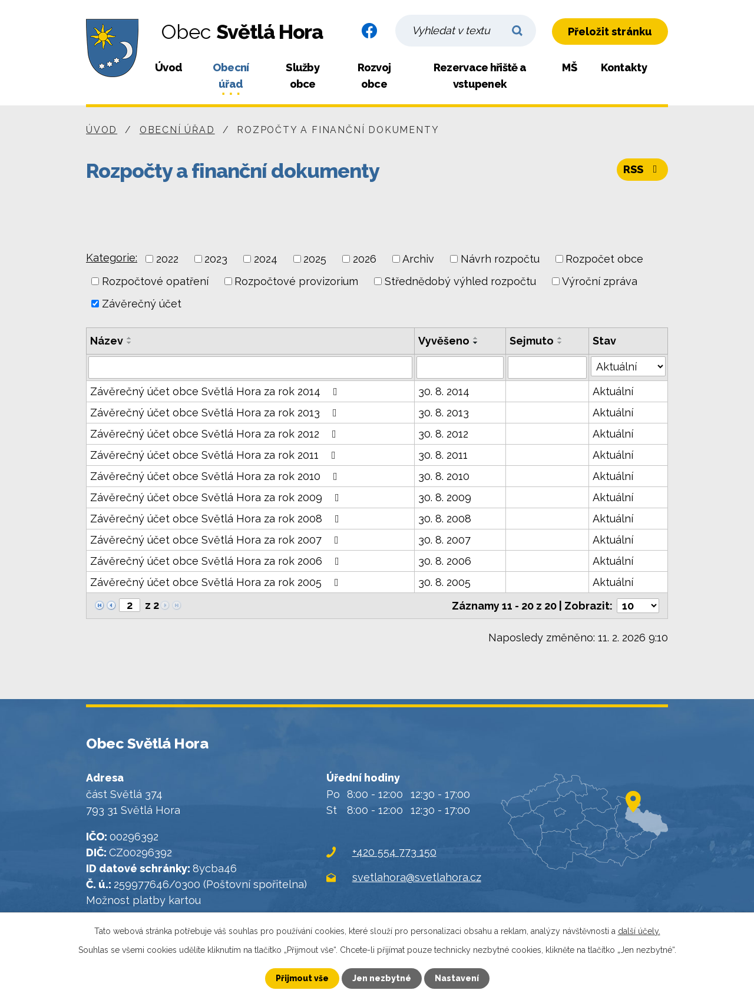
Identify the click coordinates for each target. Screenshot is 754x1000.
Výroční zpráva (599, 281)
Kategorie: (111, 257)
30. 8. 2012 (443, 434)
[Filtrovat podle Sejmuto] (547, 367)
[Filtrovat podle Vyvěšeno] (460, 367)
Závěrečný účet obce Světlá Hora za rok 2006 (217, 561)
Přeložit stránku (610, 31)
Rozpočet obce (604, 259)
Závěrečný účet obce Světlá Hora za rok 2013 (216, 412)
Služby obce (302, 75)
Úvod (168, 67)
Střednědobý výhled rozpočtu (460, 281)
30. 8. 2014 (443, 391)
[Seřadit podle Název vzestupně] (129, 338)
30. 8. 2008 (444, 518)
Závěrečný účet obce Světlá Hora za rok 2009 (217, 497)
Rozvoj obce (374, 75)
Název (106, 341)
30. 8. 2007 (444, 540)
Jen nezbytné (381, 978)
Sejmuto (532, 341)
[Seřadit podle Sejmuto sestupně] (560, 342)
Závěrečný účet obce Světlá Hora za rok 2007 (216, 540)
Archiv (418, 259)
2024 (265, 259)
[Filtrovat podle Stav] (628, 366)
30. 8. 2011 (443, 455)
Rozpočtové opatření (155, 281)
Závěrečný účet (141, 303)
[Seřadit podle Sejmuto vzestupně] (560, 338)
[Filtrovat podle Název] (250, 367)
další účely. (639, 931)
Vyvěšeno (443, 341)
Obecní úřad (231, 75)
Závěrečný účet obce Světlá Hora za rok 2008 (217, 518)
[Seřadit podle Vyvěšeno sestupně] (475, 342)
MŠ (569, 67)
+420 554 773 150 (394, 852)
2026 (364, 259)
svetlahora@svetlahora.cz (416, 877)
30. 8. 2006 (444, 561)
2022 (167, 259)
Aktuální (613, 391)
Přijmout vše (302, 978)
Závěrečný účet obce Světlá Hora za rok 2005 (216, 582)
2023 (215, 259)
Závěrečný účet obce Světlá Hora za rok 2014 (216, 391)
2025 (314, 259)
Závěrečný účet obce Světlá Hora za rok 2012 (215, 434)
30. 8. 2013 (443, 412)
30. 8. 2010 (443, 476)
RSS (642, 169)
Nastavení (457, 978)
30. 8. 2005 (444, 582)
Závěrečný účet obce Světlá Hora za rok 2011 (215, 455)
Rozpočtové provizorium (296, 281)
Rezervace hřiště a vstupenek (480, 75)
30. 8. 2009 (444, 497)
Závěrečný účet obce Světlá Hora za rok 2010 (216, 476)
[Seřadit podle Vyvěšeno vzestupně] (475, 338)
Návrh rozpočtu (500, 259)
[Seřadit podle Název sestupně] (129, 342)
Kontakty (623, 67)
